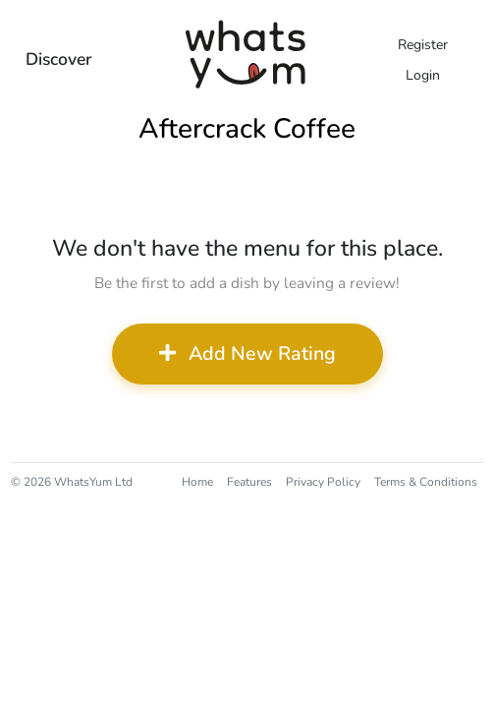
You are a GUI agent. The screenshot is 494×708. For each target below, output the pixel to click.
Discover (59, 59)
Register (423, 44)
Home (197, 482)
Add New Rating (247, 353)
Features (249, 482)
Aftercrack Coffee (247, 129)
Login (423, 75)
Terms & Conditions (425, 482)
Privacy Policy (323, 482)
